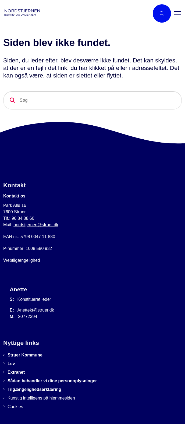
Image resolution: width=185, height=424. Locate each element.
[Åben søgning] (162, 13)
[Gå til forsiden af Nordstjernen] (75, 13)
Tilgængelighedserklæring (34, 389)
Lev (11, 363)
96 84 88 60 (23, 218)
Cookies (15, 406)
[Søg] (92, 100)
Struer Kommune (25, 355)
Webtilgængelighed (21, 260)
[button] (179, 13)
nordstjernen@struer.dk (35, 224)
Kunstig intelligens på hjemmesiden (41, 398)
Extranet (16, 372)
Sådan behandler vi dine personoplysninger (52, 381)
